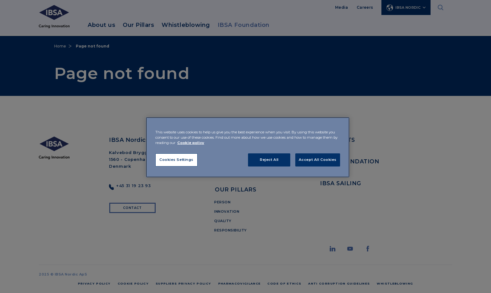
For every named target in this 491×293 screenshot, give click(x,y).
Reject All (269, 159)
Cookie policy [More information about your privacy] (190, 143)
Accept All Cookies (318, 159)
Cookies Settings (176, 159)
